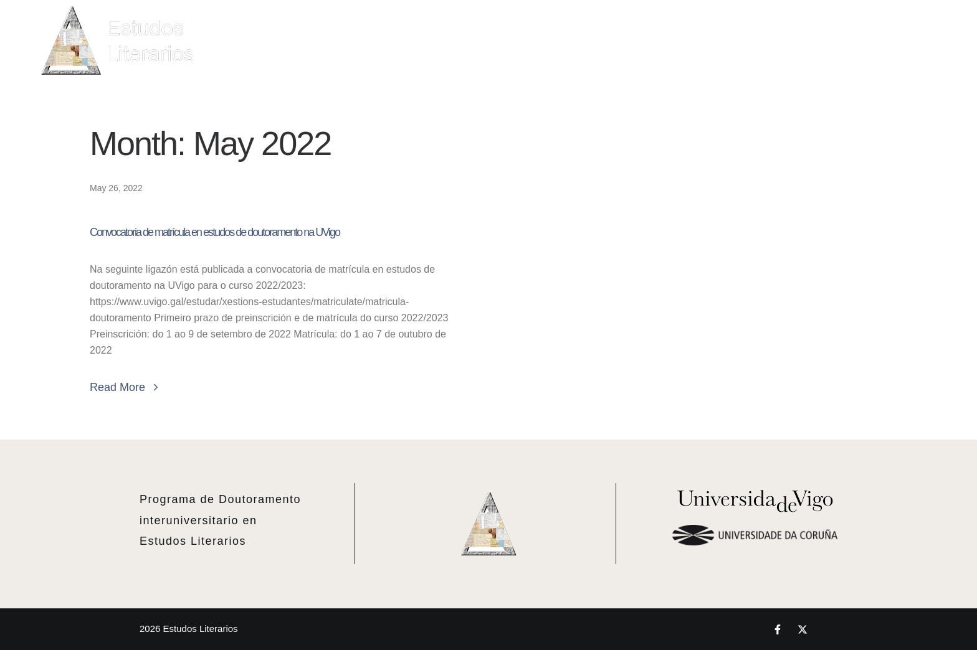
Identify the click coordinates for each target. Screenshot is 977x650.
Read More (125, 387)
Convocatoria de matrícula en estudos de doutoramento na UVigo (215, 232)
